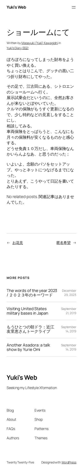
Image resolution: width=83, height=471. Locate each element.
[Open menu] (73, 7)
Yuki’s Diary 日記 (18, 48)
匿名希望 (63, 242)
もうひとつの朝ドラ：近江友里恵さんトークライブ (30, 329)
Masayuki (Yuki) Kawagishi (39, 43)
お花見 (17, 242)
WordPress (69, 462)
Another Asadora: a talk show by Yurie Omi (28, 347)
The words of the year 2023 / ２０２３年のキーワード (32, 292)
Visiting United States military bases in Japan (27, 310)
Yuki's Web (16, 7)
